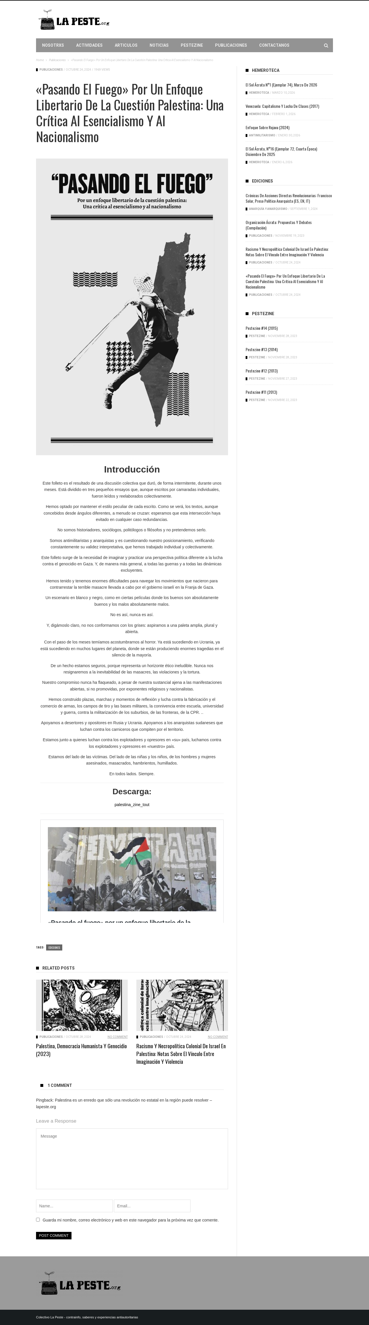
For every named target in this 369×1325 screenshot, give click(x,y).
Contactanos (274, 45)
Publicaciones (231, 45)
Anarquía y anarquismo (268, 208)
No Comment (118, 1036)
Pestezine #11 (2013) (261, 392)
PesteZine (192, 45)
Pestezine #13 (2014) (262, 349)
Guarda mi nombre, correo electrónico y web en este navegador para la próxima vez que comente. (131, 1220)
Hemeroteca (259, 92)
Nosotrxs (53, 45)
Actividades (89, 45)
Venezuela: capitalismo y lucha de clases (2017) (282, 106)
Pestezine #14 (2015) (262, 328)
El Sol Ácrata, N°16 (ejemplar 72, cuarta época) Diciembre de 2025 (281, 151)
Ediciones (54, 947)
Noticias (159, 45)
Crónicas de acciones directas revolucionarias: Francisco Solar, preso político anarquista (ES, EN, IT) (289, 198)
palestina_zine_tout (132, 804)
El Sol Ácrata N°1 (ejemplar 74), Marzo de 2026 (281, 85)
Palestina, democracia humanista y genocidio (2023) (81, 1049)
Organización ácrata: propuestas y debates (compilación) (279, 225)
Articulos (126, 45)
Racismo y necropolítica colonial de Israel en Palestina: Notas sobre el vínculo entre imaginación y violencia (181, 1053)
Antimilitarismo (262, 135)
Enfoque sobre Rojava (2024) (267, 127)
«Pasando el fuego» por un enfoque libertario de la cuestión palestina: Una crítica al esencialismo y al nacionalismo (285, 281)
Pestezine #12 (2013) (262, 371)
